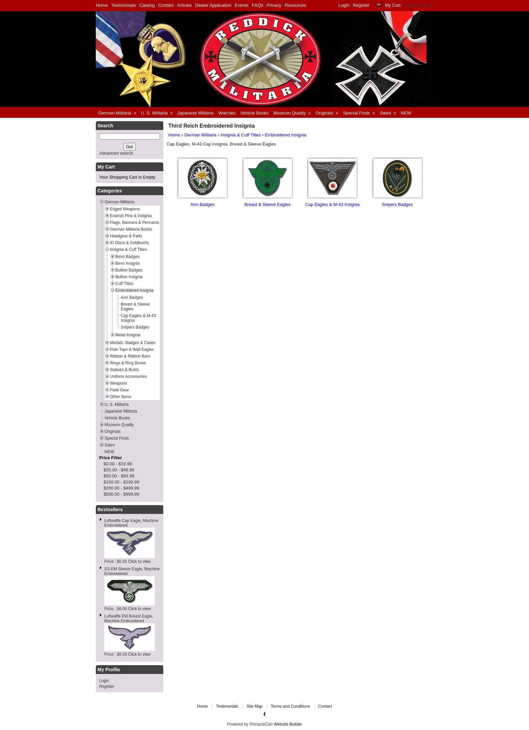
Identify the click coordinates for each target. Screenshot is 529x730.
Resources (295, 5)
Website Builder (288, 724)
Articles (184, 5)
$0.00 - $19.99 (118, 463)
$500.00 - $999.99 (121, 494)
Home (102, 5)
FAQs (257, 5)
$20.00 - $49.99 (119, 469)
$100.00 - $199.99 (121, 482)
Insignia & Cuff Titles (240, 134)
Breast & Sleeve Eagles (267, 204)
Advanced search (116, 153)
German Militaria (200, 134)
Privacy (274, 5)
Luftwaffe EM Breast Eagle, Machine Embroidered (128, 618)
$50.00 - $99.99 (119, 475)
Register (361, 5)
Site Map (254, 706)
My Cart (393, 5)
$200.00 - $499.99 (121, 488)
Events (242, 5)
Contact (166, 5)
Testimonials (123, 5)
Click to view (139, 561)
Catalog (147, 5)
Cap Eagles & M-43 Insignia (332, 204)
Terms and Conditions (290, 706)
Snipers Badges (397, 204)
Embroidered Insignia (285, 134)
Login (344, 5)
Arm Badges (202, 204)
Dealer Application (213, 5)
